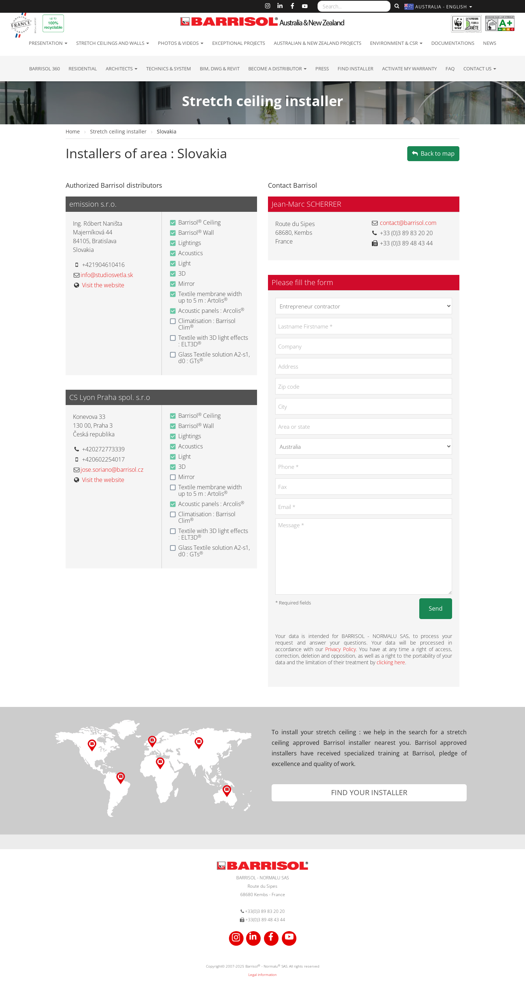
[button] (439, 7)
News (489, 43)
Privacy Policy (340, 649)
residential (83, 68)
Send (436, 608)
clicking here (391, 662)
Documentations (452, 43)
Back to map (433, 153)
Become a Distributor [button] (277, 68)
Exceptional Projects (238, 43)
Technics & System (168, 68)
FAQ (450, 68)
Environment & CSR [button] (396, 43)
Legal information (262, 974)
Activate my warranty (409, 68)
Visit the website (103, 285)
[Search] (396, 6)
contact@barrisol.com (408, 223)
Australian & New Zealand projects (317, 43)
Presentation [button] (48, 43)
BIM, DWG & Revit (220, 68)
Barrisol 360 (44, 68)
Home (73, 131)
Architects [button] (121, 68)
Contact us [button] (479, 68)
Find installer (355, 68)
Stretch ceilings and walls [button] (112, 43)
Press (322, 68)
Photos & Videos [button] (180, 43)
